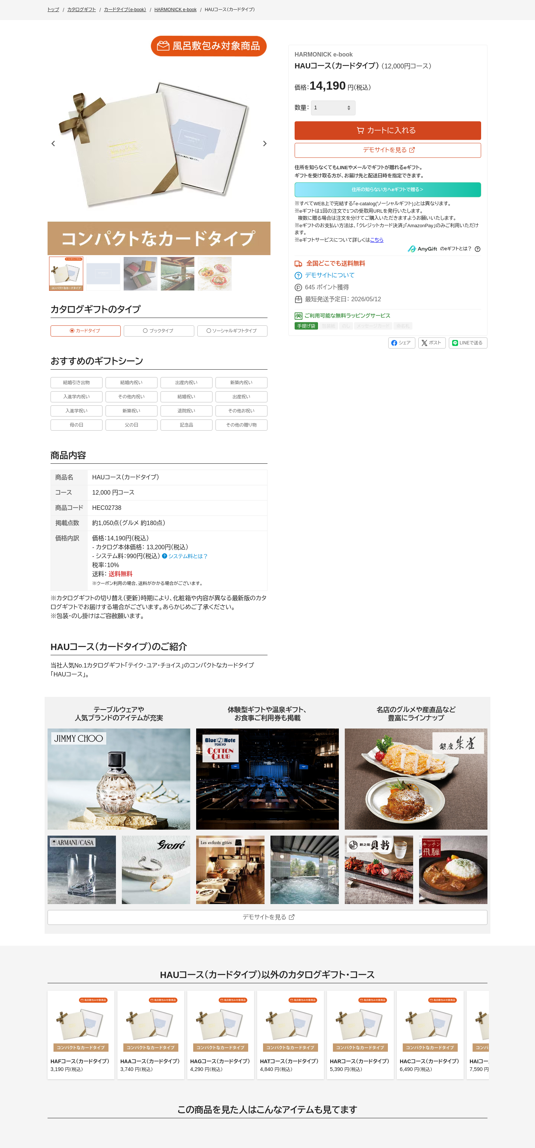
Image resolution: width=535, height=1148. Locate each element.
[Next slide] (264, 143)
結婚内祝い (131, 382)
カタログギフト (81, 9)
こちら (376, 240)
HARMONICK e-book (176, 9)
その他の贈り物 (241, 425)
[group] (66, 273)
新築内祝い (241, 382)
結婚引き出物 (76, 382)
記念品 (186, 425)
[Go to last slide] (53, 143)
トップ (53, 9)
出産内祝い (186, 382)
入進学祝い (76, 411)
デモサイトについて (325, 276)
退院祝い (186, 411)
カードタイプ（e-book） (125, 9)
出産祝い (241, 396)
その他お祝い (241, 411)
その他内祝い (131, 396)
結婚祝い (186, 396)
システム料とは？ (185, 556)
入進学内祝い (76, 396)
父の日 (131, 425)
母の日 (76, 425)
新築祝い (131, 411)
